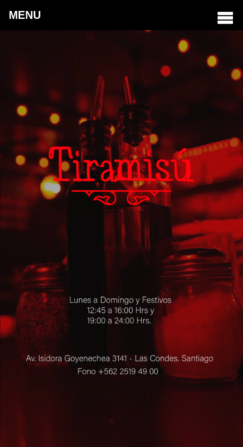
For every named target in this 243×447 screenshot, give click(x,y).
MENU (121, 17)
